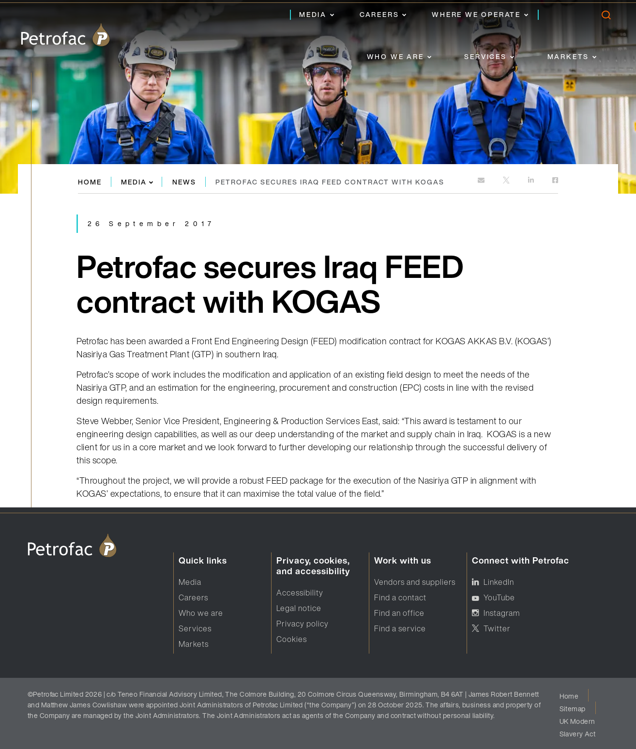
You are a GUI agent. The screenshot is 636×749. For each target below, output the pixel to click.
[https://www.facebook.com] (555, 181)
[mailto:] (482, 181)
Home (90, 182)
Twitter (497, 628)
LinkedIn (499, 582)
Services (485, 56)
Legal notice (298, 608)
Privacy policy (302, 623)
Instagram (502, 613)
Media (313, 14)
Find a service (400, 628)
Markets (568, 56)
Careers (379, 14)
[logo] (65, 35)
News (184, 182)
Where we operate (476, 14)
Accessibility (299, 592)
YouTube (499, 597)
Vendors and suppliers (414, 582)
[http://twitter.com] (507, 181)
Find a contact (400, 597)
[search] (606, 17)
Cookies (291, 639)
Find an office (399, 613)
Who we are (395, 56)
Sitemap (573, 708)
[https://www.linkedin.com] (531, 181)
